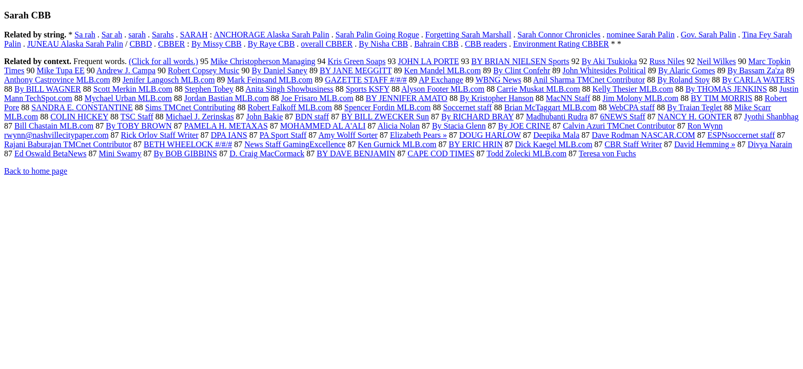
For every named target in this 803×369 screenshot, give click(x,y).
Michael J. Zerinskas (200, 116)
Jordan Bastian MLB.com (226, 98)
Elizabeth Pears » (418, 135)
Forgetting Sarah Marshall (468, 34)
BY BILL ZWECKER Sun (385, 116)
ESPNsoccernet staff (741, 135)
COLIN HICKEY (79, 116)
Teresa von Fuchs (607, 153)
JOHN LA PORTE (428, 61)
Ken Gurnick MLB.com (397, 144)
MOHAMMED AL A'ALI (323, 125)
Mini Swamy (120, 153)
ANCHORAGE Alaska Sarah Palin (271, 34)
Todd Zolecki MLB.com (526, 153)
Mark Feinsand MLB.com (270, 79)
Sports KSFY (367, 89)
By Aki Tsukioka (609, 61)
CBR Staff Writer (633, 144)
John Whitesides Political (603, 70)
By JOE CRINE (524, 125)
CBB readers (486, 43)
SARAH (194, 34)
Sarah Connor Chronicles (559, 34)
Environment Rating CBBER (561, 43)
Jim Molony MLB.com (640, 98)
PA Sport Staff (283, 135)
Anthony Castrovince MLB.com (57, 79)
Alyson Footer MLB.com (442, 89)
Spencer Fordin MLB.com (387, 107)
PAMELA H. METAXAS (226, 125)
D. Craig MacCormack (266, 153)
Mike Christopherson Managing (262, 61)
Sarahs (163, 34)
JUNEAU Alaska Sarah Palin (75, 43)
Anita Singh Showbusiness (289, 89)
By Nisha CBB (383, 43)
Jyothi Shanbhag (771, 116)
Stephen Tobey (209, 89)
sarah (137, 34)
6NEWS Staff (622, 116)
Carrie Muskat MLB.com (538, 89)
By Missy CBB (216, 43)
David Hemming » (704, 144)
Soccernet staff (467, 107)
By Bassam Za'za (756, 70)
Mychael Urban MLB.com (128, 98)
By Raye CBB (271, 43)
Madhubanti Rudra (556, 116)
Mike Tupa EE (60, 70)
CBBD (140, 43)
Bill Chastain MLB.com (53, 125)
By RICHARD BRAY (477, 116)
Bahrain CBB (436, 43)
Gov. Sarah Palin (708, 34)
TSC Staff (137, 116)
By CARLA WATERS (758, 79)
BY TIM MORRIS (721, 98)
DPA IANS (229, 135)
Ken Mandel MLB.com (442, 70)
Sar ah (112, 34)
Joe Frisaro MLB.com (317, 98)
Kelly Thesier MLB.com (632, 89)
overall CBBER (326, 43)
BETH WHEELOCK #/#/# (188, 144)
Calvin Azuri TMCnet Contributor (619, 125)
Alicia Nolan (399, 125)
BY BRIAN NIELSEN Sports (521, 61)
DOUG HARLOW (490, 135)
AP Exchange (441, 79)
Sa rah (84, 34)
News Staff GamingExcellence (294, 144)
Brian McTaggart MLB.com (550, 107)
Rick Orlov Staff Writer (160, 135)
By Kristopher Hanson (497, 98)
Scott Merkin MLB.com (132, 89)
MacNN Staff (568, 98)
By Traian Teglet (694, 107)
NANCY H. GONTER (695, 116)
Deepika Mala (556, 135)
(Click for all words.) (163, 61)
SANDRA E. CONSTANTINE (81, 107)
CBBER (171, 43)
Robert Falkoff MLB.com (289, 107)
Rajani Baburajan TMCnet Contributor (67, 144)
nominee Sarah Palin (640, 34)
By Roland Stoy (683, 79)
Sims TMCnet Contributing (190, 107)
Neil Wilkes (716, 61)
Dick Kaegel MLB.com (554, 144)
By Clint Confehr (521, 70)
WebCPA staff (632, 107)
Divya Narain (770, 144)
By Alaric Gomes (686, 70)
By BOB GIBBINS (186, 153)
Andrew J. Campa (125, 70)
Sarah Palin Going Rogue (377, 34)
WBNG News (498, 79)
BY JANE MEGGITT (355, 70)
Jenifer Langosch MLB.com (169, 79)
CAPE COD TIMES (440, 153)
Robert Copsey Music (204, 70)
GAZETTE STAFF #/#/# (366, 79)
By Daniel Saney (279, 70)
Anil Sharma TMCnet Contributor (589, 79)
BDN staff (312, 116)
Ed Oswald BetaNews (50, 153)
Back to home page (35, 171)
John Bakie (264, 116)
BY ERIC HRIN (476, 144)
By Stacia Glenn (459, 125)
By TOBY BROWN (139, 125)
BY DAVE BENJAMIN (356, 153)
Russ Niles (666, 61)
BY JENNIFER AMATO (406, 98)
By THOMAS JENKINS (726, 89)
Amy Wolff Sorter (347, 135)
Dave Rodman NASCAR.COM (643, 135)
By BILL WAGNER (47, 89)
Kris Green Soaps (357, 61)
